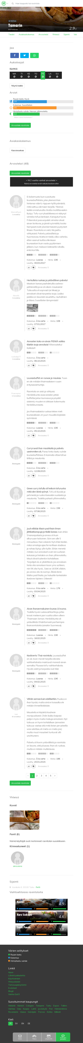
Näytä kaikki (17, 85)
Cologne (30, 1005)
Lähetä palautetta (16, 975)
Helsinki (12, 1005)
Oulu (19, 1008)
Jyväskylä (43, 1008)
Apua (10, 972)
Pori (51, 1008)
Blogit (11, 991)
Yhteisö (55, 34)
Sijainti (67, 34)
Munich (21, 1005)
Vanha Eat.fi (14, 994)
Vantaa (12, 1008)
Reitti (38, 887)
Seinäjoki (32, 1012)
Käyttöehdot (14, 978)
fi (10, 1023)
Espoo (56, 1005)
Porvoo (41, 1012)
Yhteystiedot (14, 981)
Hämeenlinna (61, 1008)
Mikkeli (57, 1012)
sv (16, 1023)
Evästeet (12, 988)
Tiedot (11, 34)
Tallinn (64, 1005)
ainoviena (17, 866)
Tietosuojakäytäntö (17, 985)
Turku (49, 1005)
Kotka (50, 1012)
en (23, 1023)
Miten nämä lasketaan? (23, 117)
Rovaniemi (13, 1012)
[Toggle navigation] (5, 3)
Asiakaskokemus (26, 34)
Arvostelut (43, 34)
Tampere (40, 1005)
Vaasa (23, 1012)
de (29, 1023)
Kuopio (26, 1008)
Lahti (34, 1008)
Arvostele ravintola (20, 125)
